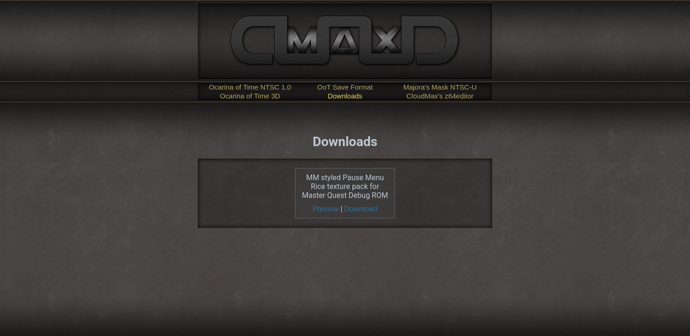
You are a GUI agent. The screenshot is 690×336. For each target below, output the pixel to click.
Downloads (345, 96)
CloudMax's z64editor (440, 96)
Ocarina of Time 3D (250, 96)
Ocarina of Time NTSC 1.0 (250, 87)
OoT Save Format (345, 87)
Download (360, 208)
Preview (326, 208)
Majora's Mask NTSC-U (440, 87)
